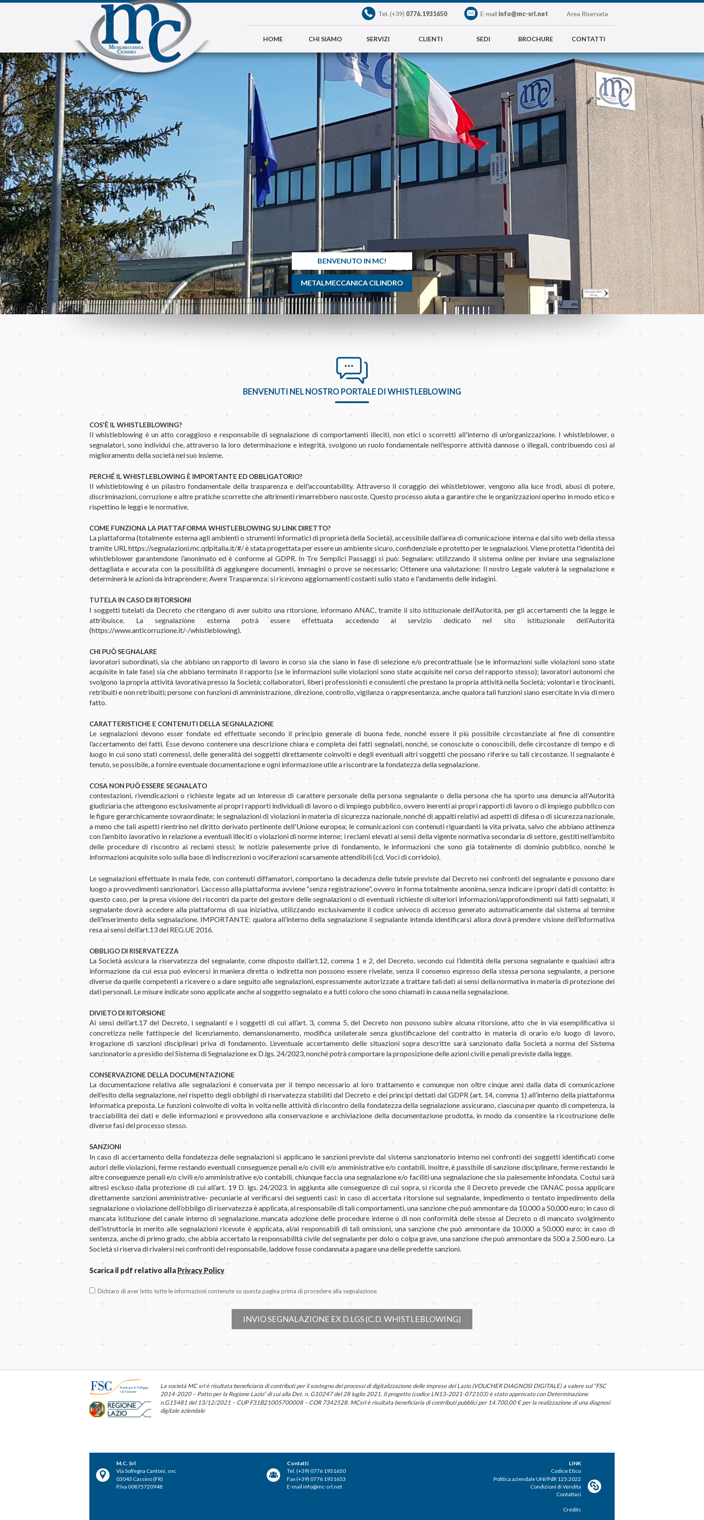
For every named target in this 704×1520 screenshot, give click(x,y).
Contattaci (568, 1494)
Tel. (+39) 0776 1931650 (316, 1470)
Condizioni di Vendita (555, 1486)
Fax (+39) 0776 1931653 (316, 1479)
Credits (572, 1509)
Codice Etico (566, 1470)
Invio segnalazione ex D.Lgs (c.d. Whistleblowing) (352, 1319)
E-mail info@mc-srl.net (314, 1486)
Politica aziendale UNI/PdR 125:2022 (537, 1479)
